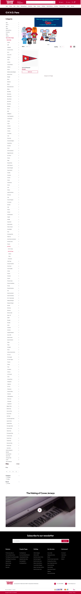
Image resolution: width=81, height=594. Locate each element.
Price (7, 467)
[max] (16, 472)
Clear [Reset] (18, 463)
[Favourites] (72, 2)
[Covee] (6, 483)
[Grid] (71, 47)
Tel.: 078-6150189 (60, 583)
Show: (23, 46)
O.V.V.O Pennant (26, 67)
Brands (7, 481)
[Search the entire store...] (54, 2)
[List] (74, 47)
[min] (10, 472)
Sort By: (55, 46)
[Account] (68, 2)
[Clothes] (6, 477)
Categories (8, 475)
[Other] (6, 479)
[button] (30, 72)
